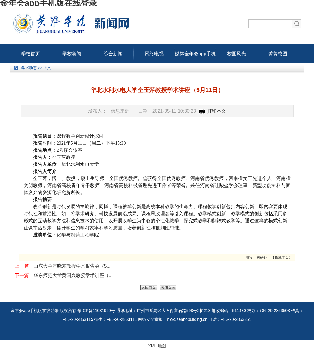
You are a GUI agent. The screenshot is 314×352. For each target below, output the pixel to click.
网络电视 (154, 52)
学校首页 (30, 52)
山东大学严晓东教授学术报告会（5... (72, 265)
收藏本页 (282, 258)
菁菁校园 (277, 52)
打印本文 (212, 111)
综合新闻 (113, 52)
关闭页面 (168, 288)
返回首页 (149, 288)
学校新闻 (71, 52)
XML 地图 (157, 345)
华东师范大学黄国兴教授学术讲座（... (73, 275)
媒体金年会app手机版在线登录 (195, 52)
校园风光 (236, 52)
